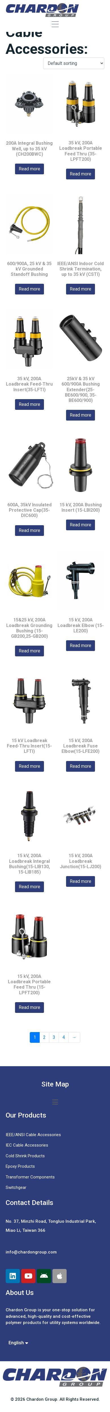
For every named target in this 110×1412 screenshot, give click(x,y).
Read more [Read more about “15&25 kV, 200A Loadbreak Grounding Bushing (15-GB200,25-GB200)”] (29, 651)
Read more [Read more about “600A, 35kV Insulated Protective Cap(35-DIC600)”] (29, 530)
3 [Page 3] (54, 1037)
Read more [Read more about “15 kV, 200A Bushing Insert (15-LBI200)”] (80, 524)
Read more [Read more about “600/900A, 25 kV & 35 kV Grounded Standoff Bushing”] (29, 289)
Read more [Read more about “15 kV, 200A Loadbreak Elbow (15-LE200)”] (80, 645)
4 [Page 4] (63, 1037)
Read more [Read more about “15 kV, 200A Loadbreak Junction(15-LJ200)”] (80, 881)
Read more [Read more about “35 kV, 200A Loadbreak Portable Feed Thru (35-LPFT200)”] (80, 174)
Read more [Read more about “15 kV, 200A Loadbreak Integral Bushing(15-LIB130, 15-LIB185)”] (29, 886)
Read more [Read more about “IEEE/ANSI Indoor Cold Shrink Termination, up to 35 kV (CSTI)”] (80, 289)
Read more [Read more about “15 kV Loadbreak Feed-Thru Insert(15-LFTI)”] (29, 766)
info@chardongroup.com (31, 1252)
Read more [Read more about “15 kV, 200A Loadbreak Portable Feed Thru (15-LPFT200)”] (29, 1007)
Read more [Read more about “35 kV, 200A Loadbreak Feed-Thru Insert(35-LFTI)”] (29, 404)
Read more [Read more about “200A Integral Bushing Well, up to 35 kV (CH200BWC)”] (29, 168)
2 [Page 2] (44, 1037)
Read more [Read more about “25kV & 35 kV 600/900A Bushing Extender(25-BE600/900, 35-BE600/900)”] (80, 415)
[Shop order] (73, 63)
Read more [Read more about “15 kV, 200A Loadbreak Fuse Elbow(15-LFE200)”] (80, 766)
